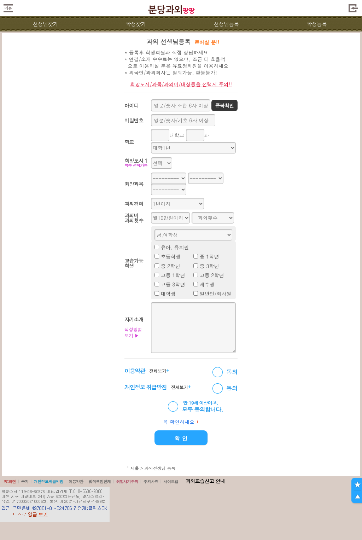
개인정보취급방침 (48, 481)
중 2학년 (170, 265)
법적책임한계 (100, 481)
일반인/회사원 (216, 293)
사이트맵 (170, 481)
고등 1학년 (173, 275)
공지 (25, 481)
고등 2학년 (212, 275)
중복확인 (224, 105)
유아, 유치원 (175, 247)
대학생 (168, 293)
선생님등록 (226, 24)
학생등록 (317, 24)
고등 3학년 (173, 284)
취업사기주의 (127, 481)
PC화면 (10, 481)
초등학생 (171, 256)
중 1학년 (209, 256)
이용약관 (76, 481)
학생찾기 (136, 24)
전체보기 (159, 370)
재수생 (207, 284)
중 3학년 (209, 265)
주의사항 (151, 481)
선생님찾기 (45, 24)
